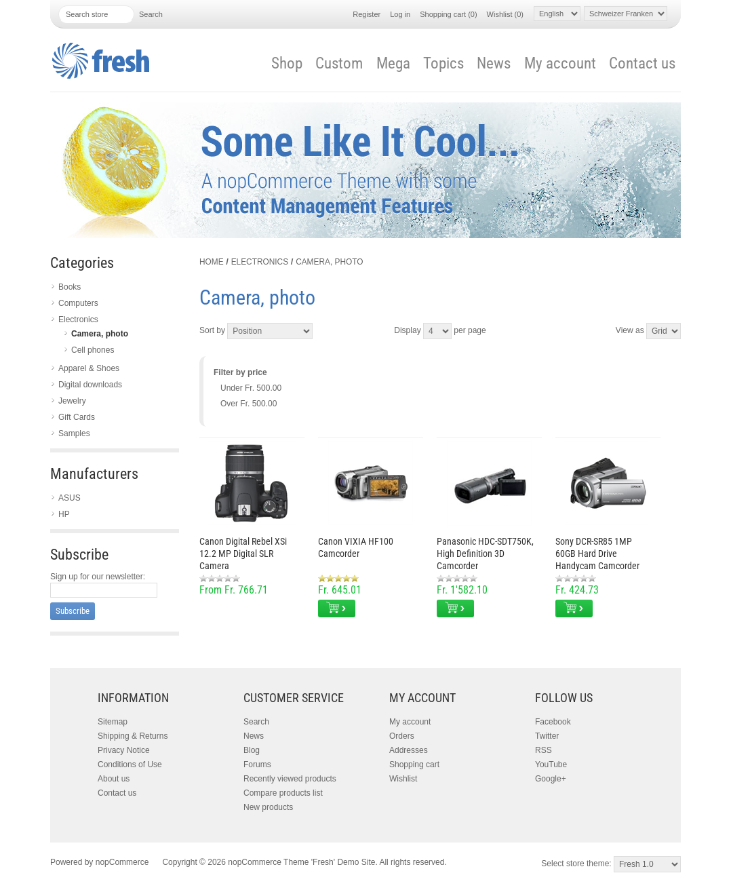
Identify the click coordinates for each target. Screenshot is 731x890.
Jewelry (72, 401)
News (494, 63)
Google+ (550, 778)
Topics (443, 63)
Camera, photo (99, 333)
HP (64, 514)
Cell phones (92, 350)
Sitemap (112, 722)
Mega (393, 63)
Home (211, 262)
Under (250, 388)
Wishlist (403, 778)
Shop (286, 63)
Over (248, 403)
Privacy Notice (124, 750)
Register (366, 14)
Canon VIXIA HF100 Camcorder (355, 547)
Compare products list (283, 793)
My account (560, 63)
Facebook (553, 722)
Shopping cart (414, 764)
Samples (74, 433)
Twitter (547, 736)
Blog (251, 750)
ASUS (69, 498)
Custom (339, 63)
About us (114, 778)
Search (256, 722)
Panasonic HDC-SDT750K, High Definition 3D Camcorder (485, 553)
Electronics (78, 319)
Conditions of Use (130, 764)
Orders (401, 736)
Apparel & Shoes (88, 368)
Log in (400, 14)
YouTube (551, 764)
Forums (257, 764)
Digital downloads (90, 384)
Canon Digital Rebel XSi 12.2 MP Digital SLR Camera (243, 553)
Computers (78, 303)
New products (268, 807)
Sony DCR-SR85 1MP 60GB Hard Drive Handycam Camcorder (597, 553)
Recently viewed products (289, 778)
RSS (543, 750)
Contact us (642, 63)
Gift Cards (76, 417)
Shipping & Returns (132, 736)
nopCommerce (122, 862)
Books (69, 287)
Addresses (408, 750)
